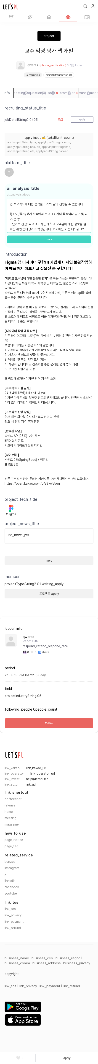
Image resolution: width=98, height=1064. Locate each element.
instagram (12, 868)
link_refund (13, 928)
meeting (10, 818)
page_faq (11, 846)
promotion (69, 93)
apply (66, 1058)
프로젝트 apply (49, 593)
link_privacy (13, 915)
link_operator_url (42, 773)
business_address (46, 963)
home (9, 812)
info (7, 93)
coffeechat (13, 799)
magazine (12, 824)
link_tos (10, 909)
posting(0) (21, 93)
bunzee (10, 861)
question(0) (37, 93)
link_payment (14, 921)
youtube (11, 893)
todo (53, 93)
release (10, 805)
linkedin (10, 881)
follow (49, 723)
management (88, 93)
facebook (12, 887)
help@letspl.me (37, 779)
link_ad (31, 784)
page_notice (14, 840)
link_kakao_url (36, 768)
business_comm (17, 963)
